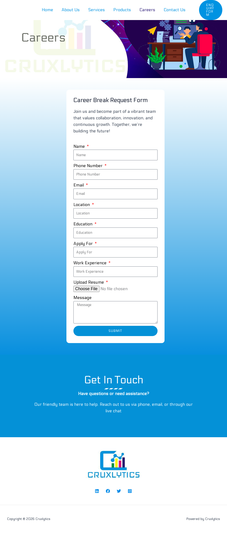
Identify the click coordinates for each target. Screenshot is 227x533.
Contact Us (175, 9)
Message (82, 297)
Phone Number (88, 165)
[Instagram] (130, 491)
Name (79, 146)
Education (83, 224)
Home (47, 9)
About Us (71, 9)
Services (96, 9)
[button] (211, 10)
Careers (147, 9)
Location (82, 204)
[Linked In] (97, 491)
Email (79, 185)
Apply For (83, 243)
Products (122, 9)
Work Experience (90, 263)
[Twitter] (119, 491)
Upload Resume (89, 282)
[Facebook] (108, 491)
